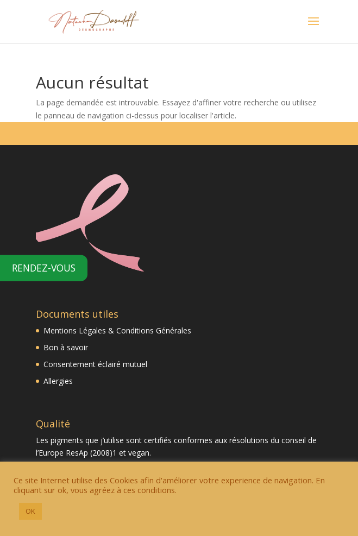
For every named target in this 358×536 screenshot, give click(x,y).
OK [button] (30, 511)
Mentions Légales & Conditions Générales (117, 330)
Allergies (59, 381)
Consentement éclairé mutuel (95, 364)
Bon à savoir (65, 347)
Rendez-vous (44, 267)
